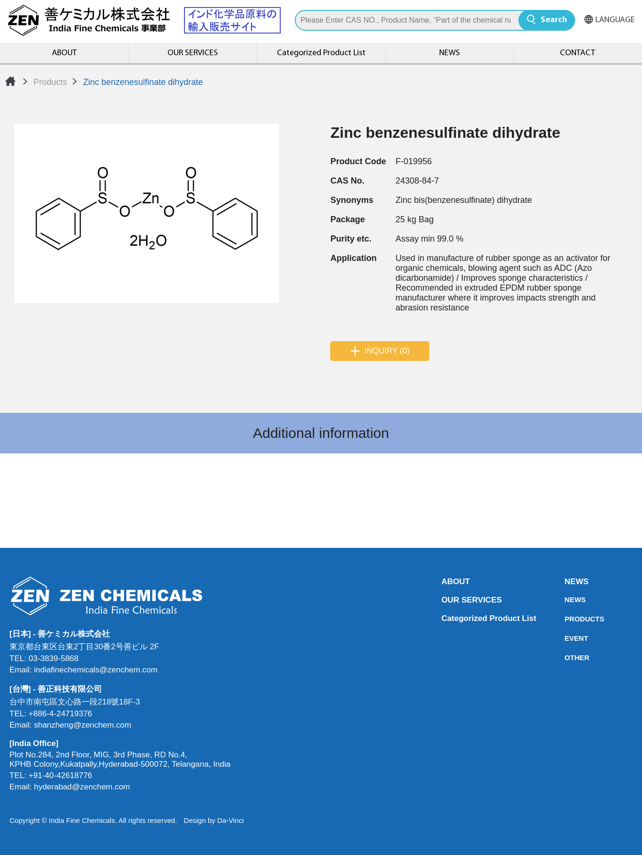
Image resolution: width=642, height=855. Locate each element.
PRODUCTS (567, 619)
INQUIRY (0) (387, 350)
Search (554, 20)
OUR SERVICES (192, 53)
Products (50, 82)
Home (10, 81)
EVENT (567, 638)
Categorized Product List (321, 53)
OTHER (567, 658)
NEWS (449, 53)
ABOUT (64, 53)
